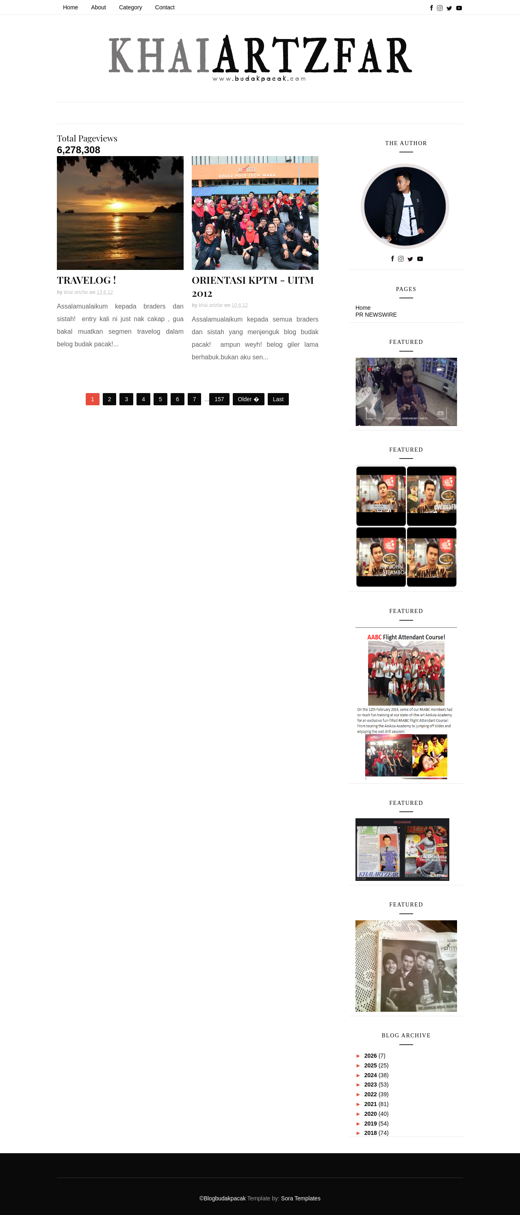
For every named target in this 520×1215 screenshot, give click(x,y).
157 (219, 399)
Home (70, 7)
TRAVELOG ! (86, 279)
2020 (371, 1114)
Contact (165, 7)
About (98, 7)
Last (278, 399)
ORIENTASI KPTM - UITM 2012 (253, 286)
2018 (371, 1133)
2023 (371, 1084)
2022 (371, 1094)
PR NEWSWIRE (376, 314)
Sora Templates (301, 1198)
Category (130, 7)
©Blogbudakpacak (223, 1198)
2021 (371, 1104)
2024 (371, 1075)
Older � (248, 399)
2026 (371, 1055)
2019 (371, 1123)
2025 (371, 1065)
